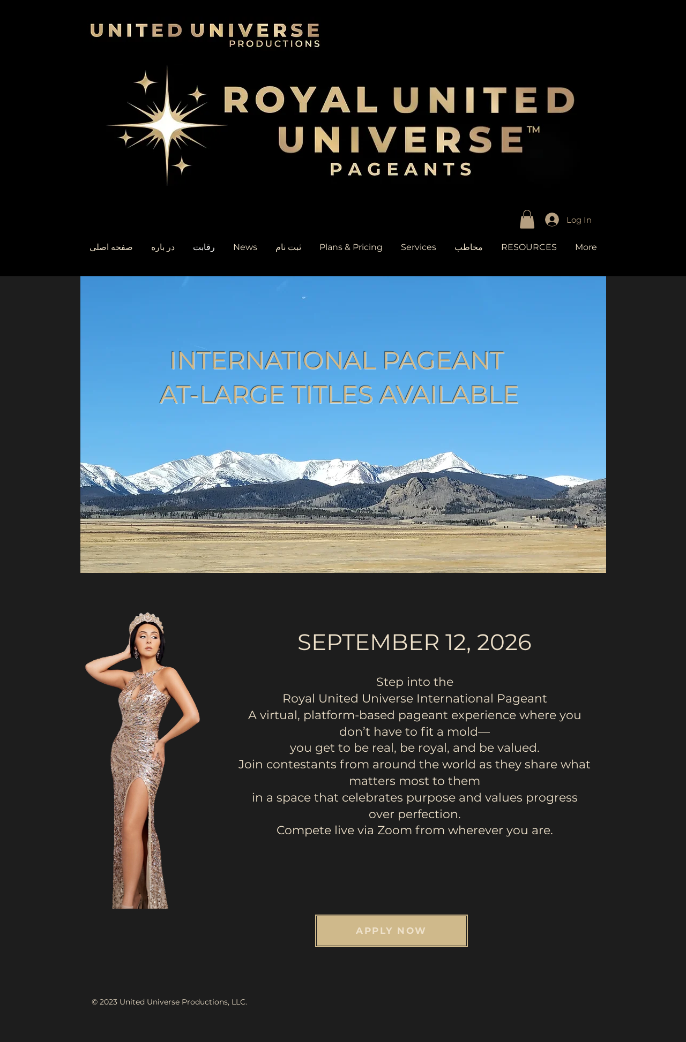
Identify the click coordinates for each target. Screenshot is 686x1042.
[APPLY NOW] (391, 931)
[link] (527, 219)
